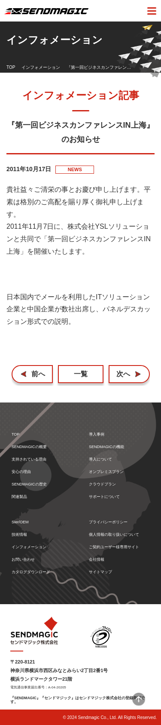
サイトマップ (100, 572)
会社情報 (96, 560)
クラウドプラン (102, 484)
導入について (100, 459)
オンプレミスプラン (106, 472)
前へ (38, 374)
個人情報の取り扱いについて (114, 535)
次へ (123, 374)
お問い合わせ (23, 560)
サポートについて (104, 497)
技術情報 (19, 535)
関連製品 (19, 497)
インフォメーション (40, 67)
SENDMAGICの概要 (29, 447)
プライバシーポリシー (108, 522)
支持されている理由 (29, 459)
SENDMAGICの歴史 (29, 484)
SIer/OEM (20, 522)
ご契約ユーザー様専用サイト (114, 547)
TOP (10, 67)
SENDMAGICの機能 (106, 447)
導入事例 (96, 434)
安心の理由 (21, 472)
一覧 (81, 374)
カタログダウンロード (31, 572)
